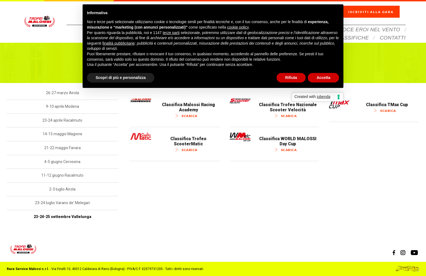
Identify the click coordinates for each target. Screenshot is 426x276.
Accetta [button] (323, 77)
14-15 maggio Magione (62, 134)
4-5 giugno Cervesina (62, 162)
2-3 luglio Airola (62, 189)
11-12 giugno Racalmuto (62, 175)
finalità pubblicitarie (118, 43)
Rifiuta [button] (291, 77)
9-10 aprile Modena (62, 106)
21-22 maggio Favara (62, 148)
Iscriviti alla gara (375, 8)
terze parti (171, 32)
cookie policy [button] (238, 27)
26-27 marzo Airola (62, 93)
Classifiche (351, 30)
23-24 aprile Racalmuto (62, 120)
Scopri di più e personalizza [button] (121, 77)
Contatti (393, 30)
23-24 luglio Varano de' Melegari (62, 203)
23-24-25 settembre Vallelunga (62, 216)
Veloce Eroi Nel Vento (366, 22)
